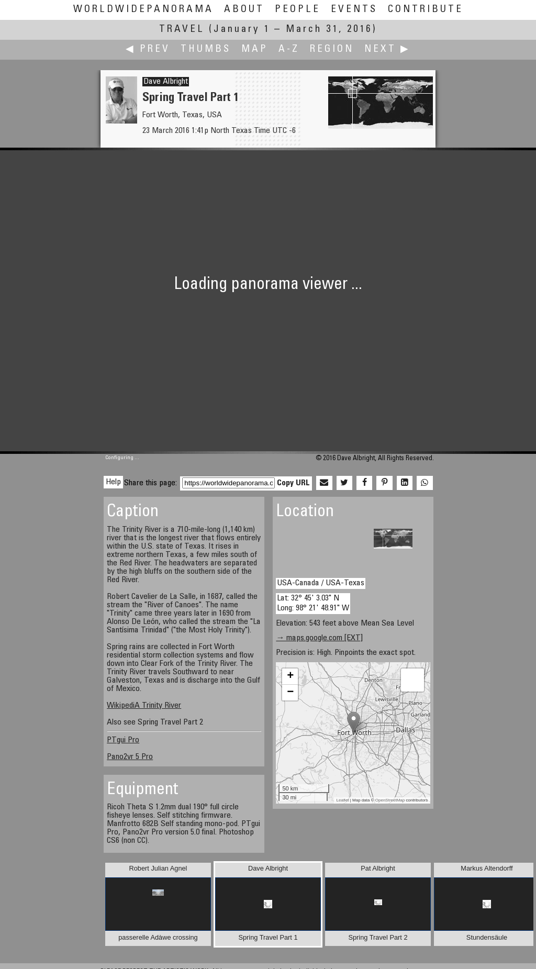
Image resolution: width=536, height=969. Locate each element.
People (297, 10)
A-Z (288, 49)
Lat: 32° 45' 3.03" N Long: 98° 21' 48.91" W (313, 603)
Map (254, 49)
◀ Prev (148, 49)
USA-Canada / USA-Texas (320, 583)
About (244, 10)
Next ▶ (387, 49)
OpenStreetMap (390, 800)
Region (332, 49)
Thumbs (206, 49)
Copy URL (293, 483)
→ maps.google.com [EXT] (319, 638)
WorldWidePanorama (143, 10)
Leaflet (343, 800)
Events (354, 10)
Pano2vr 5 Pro (130, 757)
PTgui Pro (123, 740)
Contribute (425, 10)
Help (113, 482)
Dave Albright (165, 81)
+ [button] (290, 676)
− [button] (290, 692)
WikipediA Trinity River (144, 705)
